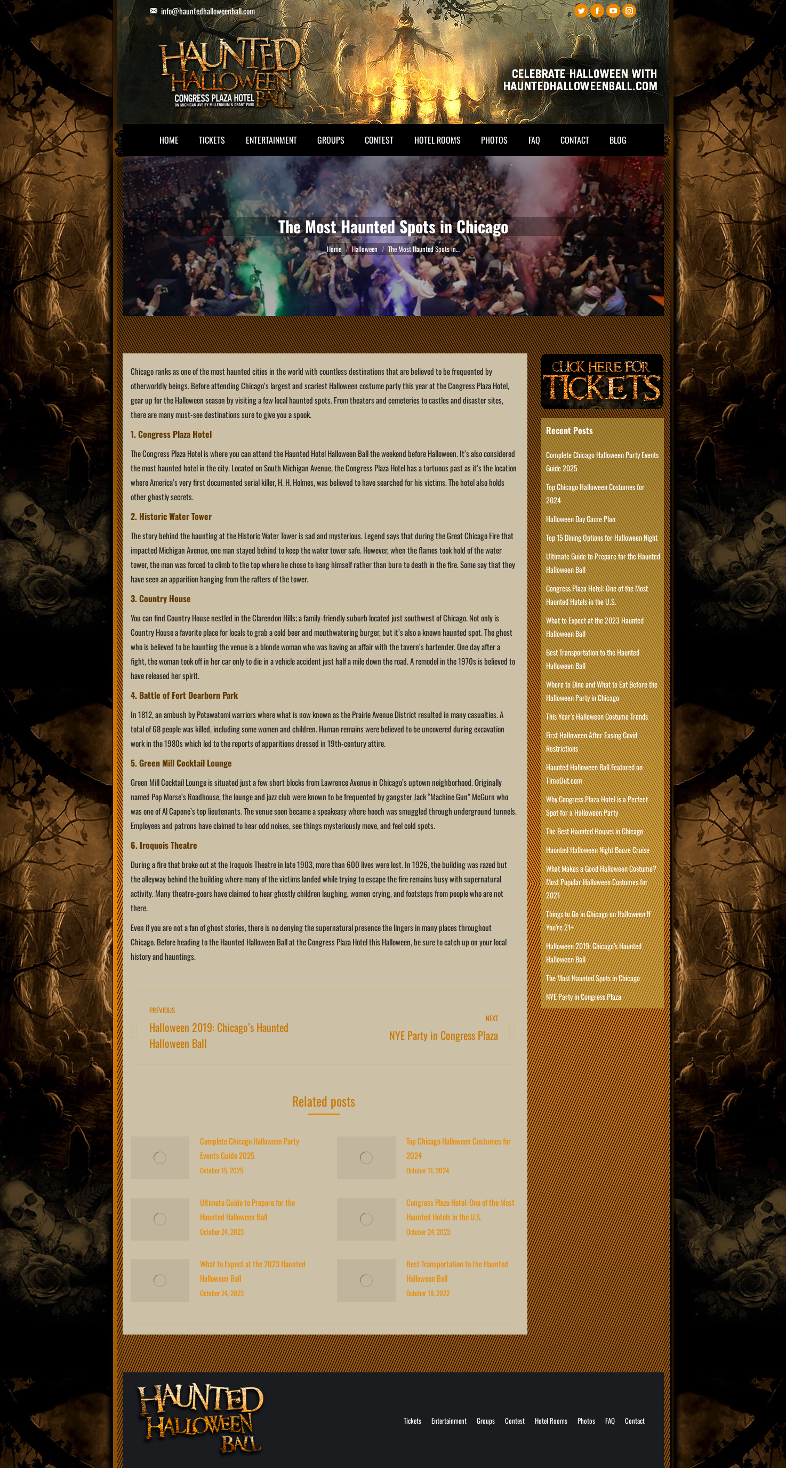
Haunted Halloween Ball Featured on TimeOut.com (594, 773)
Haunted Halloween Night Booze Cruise (597, 849)
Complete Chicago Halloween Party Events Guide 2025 (249, 1148)
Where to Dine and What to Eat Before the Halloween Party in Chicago (601, 690)
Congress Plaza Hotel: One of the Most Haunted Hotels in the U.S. (460, 1209)
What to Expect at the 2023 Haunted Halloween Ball (253, 1271)
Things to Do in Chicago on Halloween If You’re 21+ (598, 920)
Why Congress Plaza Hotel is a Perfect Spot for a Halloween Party (597, 805)
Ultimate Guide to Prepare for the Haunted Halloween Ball (247, 1209)
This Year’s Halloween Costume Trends (597, 716)
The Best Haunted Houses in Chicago (594, 830)
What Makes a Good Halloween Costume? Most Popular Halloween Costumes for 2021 (601, 882)
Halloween (365, 248)
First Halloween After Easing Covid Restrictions (591, 741)
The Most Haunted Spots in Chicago (593, 977)
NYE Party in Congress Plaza (583, 996)
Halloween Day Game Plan (580, 518)
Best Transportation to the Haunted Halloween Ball (457, 1271)
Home (334, 248)
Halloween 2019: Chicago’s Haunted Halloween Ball (593, 952)
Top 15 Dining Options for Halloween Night (601, 537)
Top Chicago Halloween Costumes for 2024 (458, 1148)
